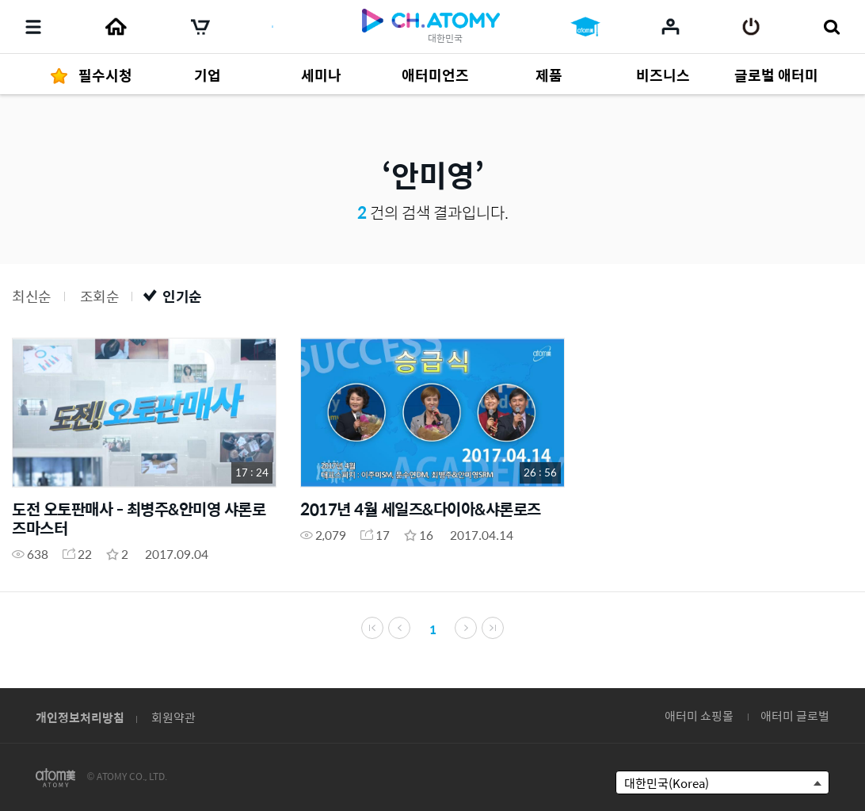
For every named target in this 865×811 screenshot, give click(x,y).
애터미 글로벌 (794, 715)
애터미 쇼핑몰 (699, 715)
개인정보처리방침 (80, 717)
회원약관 (173, 717)
